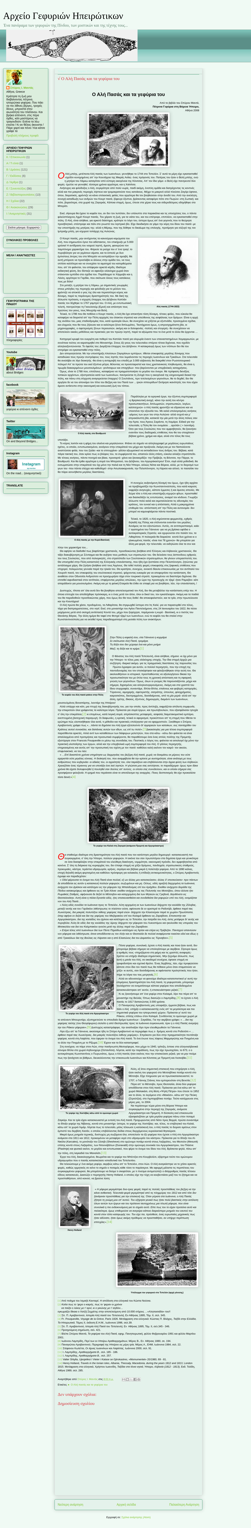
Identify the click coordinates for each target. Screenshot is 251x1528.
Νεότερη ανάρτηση (70, 1504)
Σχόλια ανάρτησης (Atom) (136, 1517)
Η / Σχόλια (12, 201)
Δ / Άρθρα (12, 182)
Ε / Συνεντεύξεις (16, 188)
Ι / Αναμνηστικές (16, 213)
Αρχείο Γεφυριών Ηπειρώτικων (63, 15)
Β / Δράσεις (13, 169)
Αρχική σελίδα (126, 1504)
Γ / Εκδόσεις (13, 175)
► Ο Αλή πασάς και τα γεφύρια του (88, 1384)
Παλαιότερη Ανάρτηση (184, 1504)
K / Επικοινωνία (15, 157)
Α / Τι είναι (12, 163)
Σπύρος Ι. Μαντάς (21, 87)
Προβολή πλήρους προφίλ (22, 135)
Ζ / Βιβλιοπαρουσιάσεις (20, 194)
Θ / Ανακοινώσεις (16, 207)
